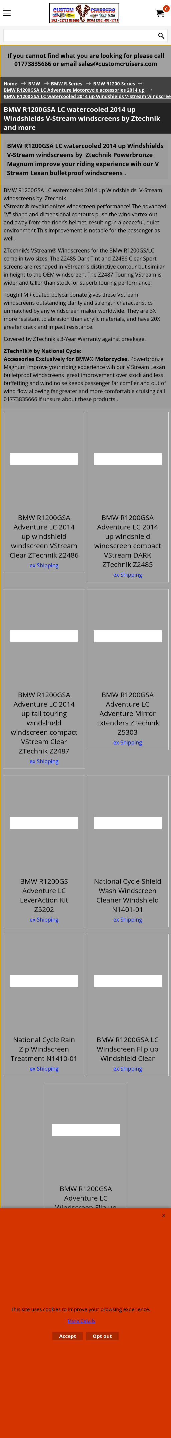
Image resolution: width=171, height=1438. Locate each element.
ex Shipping (44, 565)
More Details (81, 1320)
